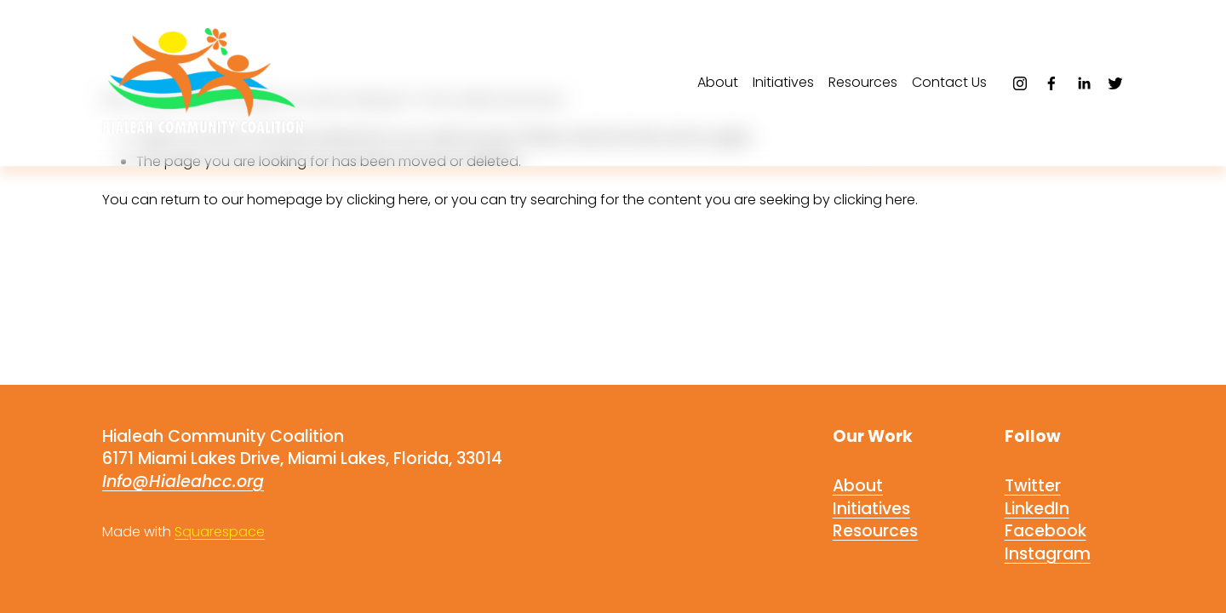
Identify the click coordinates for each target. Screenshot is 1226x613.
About (717, 82)
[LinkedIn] (1083, 83)
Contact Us (949, 82)
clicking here (387, 199)
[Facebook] (1051, 83)
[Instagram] (1019, 83)
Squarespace (220, 531)
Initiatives (783, 82)
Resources (862, 82)
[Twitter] (1115, 83)
